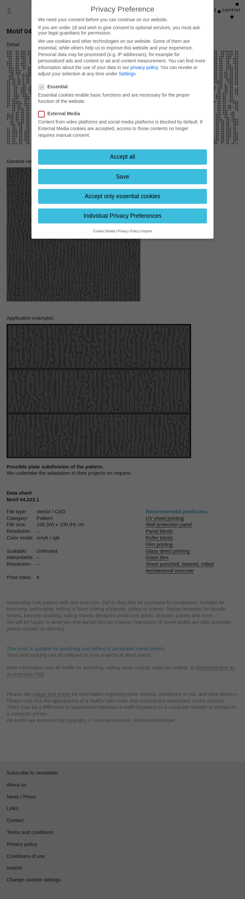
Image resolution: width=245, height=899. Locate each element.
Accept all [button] (122, 156)
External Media (61, 113)
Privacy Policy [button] (128, 231)
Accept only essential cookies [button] (123, 196)
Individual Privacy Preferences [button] (122, 215)
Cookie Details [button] (104, 231)
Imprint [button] (146, 231)
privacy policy (144, 67)
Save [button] (122, 176)
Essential (55, 86)
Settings (127, 73)
